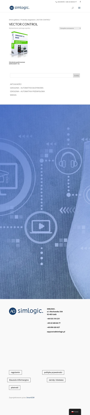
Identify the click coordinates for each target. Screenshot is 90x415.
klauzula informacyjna (19, 380)
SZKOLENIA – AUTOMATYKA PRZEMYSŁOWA (27, 91)
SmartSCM (30, 397)
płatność (14, 387)
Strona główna (14, 20)
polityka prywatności (53, 372)
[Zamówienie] (70, 28)
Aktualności (15, 84)
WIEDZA (13, 95)
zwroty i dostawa (56, 380)
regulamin (15, 372)
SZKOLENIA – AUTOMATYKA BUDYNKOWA (26, 88)
